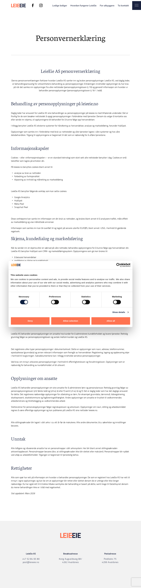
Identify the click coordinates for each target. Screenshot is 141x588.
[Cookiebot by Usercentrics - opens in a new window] (118, 265)
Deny (30, 321)
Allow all (111, 321)
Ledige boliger (59, 5)
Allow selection (70, 321)
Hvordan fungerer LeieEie (83, 5)
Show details (118, 312)
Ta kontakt (123, 5)
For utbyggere (107, 5)
